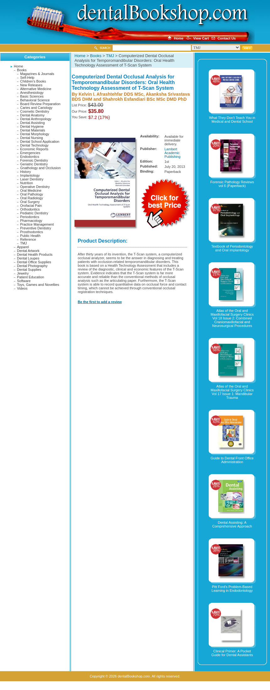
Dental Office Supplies (34, 262)
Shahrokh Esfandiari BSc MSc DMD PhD (144, 99)
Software (23, 281)
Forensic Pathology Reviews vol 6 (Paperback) (232, 184)
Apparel (23, 247)
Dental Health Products (34, 254)
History (25, 172)
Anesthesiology (32, 92)
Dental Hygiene (32, 126)
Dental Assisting (32, 123)
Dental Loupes (28, 258)
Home (18, 66)
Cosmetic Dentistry (34, 111)
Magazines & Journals (37, 74)
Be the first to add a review (100, 302)
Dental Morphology (34, 134)
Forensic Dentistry (34, 160)
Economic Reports (34, 149)
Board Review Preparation (40, 104)
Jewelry (23, 273)
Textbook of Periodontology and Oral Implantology (232, 248)
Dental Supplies (29, 269)
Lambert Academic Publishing (172, 152)
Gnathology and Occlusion (40, 168)
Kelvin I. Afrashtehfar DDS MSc (111, 94)
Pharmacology (31, 220)
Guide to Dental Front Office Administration (232, 460)
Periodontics (29, 217)
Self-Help (27, 77)
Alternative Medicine (35, 89)
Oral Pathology (31, 194)
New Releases (31, 85)
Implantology (30, 175)
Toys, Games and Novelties (38, 284)
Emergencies (30, 153)
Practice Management (37, 224)
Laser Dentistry (31, 179)
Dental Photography (32, 266)
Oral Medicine (30, 190)
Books (22, 70)
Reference (28, 239)
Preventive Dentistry (35, 228)
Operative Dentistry (35, 187)
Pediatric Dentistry (34, 213)
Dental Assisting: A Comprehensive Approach (232, 524)
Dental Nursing (31, 138)
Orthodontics (30, 209)
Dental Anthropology (35, 119)
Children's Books (33, 81)
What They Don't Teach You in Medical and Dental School (232, 119)
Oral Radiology (31, 198)
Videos (22, 288)
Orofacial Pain (31, 205)
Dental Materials (32, 130)
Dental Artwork (28, 251)
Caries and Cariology (36, 108)
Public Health (30, 236)
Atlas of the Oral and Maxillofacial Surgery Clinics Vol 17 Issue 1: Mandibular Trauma (232, 391)
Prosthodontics (31, 232)
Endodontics (29, 156)
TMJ (23, 243)
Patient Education (30, 277)
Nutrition (26, 183)
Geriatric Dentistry (34, 164)
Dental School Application (39, 141)
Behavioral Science (35, 100)
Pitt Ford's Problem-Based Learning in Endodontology (232, 588)
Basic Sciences (32, 96)
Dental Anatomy (32, 115)
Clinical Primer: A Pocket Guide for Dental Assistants (232, 653)
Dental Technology (34, 145)
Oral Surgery (30, 202)
